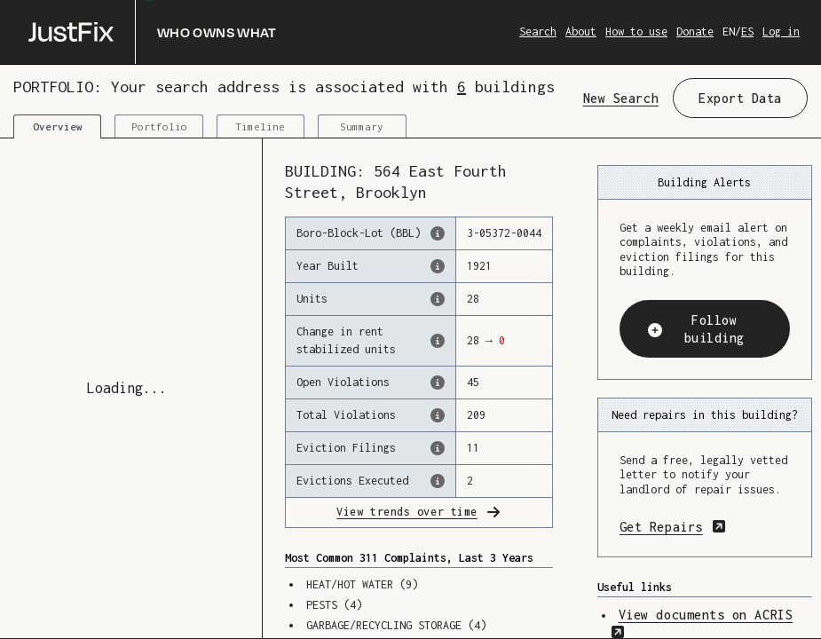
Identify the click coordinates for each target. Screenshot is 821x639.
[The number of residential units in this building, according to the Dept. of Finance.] (437, 299)
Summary (361, 126)
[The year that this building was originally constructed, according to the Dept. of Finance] (437, 266)
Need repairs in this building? (705, 415)
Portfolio (159, 126)
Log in (781, 31)
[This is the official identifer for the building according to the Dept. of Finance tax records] (437, 233)
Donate (695, 31)
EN (728, 31)
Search (538, 31)
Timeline (260, 126)
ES (747, 31)
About (580, 31)
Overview (58, 126)
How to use (636, 31)
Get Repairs (705, 526)
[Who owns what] (152, 32)
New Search (621, 98)
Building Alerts (704, 182)
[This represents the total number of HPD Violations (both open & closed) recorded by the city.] (437, 415)
